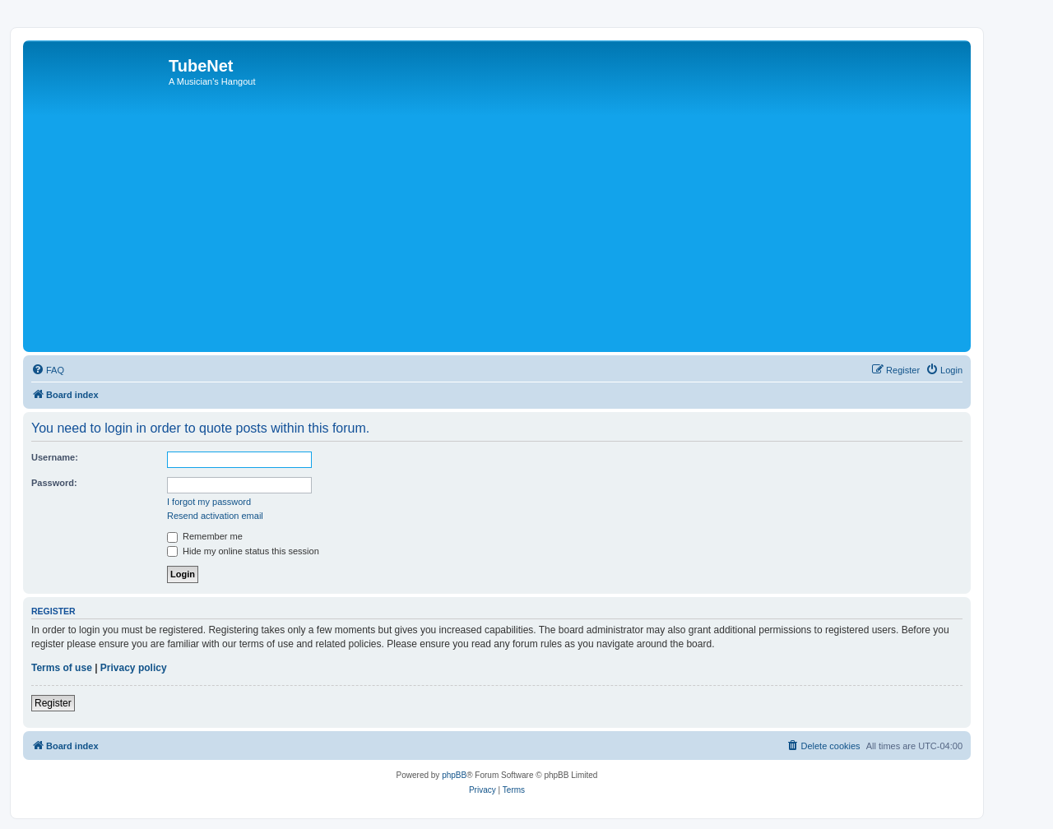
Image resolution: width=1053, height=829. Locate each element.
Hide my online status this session (243, 551)
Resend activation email (215, 516)
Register (53, 703)
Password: (54, 483)
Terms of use (61, 668)
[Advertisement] (520, 224)
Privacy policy (133, 668)
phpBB (454, 775)
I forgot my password (209, 502)
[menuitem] (47, 370)
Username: (54, 457)
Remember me (205, 536)
